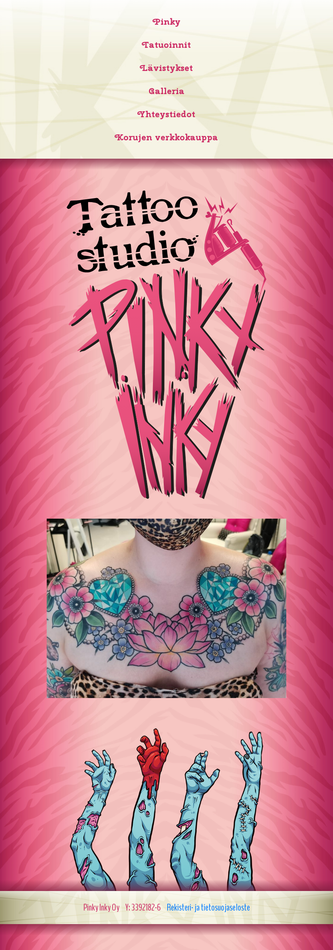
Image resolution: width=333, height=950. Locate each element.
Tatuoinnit (166, 45)
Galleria (166, 91)
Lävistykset (166, 68)
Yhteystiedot (166, 114)
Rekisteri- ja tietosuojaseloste (208, 907)
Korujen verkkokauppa (166, 137)
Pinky (166, 22)
